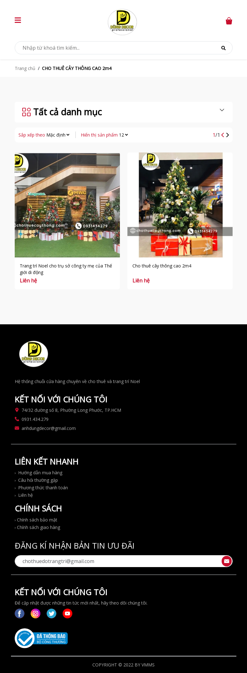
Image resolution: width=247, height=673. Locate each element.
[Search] (223, 48)
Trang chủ (25, 68)
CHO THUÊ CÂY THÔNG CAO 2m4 (76, 68)
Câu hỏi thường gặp (36, 480)
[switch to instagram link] (35, 613)
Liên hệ (24, 495)
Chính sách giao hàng (37, 527)
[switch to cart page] (229, 20)
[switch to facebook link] (19, 613)
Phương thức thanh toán (41, 488)
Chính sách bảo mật (36, 520)
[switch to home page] (122, 20)
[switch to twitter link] (51, 613)
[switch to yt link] (67, 613)
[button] (18, 20)
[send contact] (227, 561)
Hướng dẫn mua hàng (38, 473)
